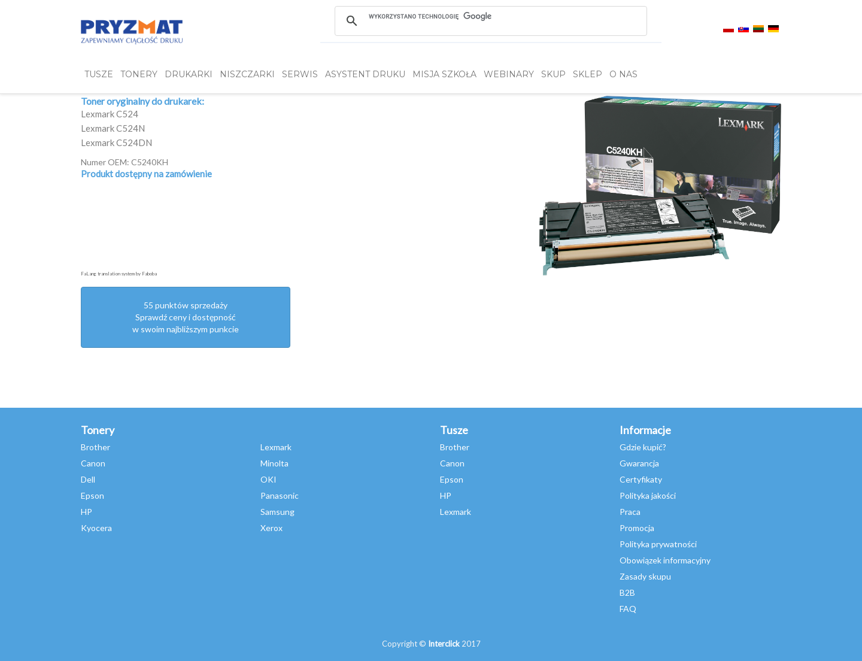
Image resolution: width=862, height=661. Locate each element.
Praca (630, 512)
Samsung (277, 512)
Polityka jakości (648, 495)
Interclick (444, 643)
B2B (627, 592)
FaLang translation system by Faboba (119, 274)
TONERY (138, 74)
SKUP (553, 74)
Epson (92, 495)
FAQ (628, 609)
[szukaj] (490, 16)
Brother (95, 447)
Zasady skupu (645, 576)
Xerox (271, 528)
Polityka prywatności (658, 544)
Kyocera (96, 528)
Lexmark (276, 447)
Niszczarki (247, 74)
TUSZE (98, 74)
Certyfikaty (641, 479)
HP (86, 512)
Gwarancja (639, 463)
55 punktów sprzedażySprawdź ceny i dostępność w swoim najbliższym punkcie (185, 317)
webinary (509, 74)
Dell (88, 479)
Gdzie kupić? (643, 447)
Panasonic (279, 495)
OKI (268, 479)
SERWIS (300, 74)
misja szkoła (444, 74)
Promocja (637, 528)
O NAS (623, 74)
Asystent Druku (365, 74)
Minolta (274, 463)
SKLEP (587, 74)
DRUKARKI (189, 74)
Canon (93, 463)
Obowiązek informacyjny (665, 560)
